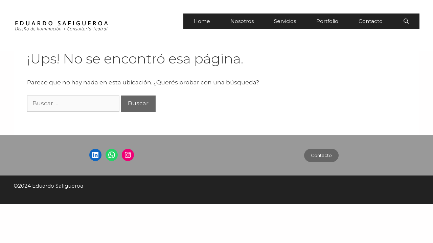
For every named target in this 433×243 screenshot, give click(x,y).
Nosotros (242, 21)
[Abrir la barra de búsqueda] (406, 21)
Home (201, 21)
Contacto (371, 21)
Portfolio (327, 21)
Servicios (285, 21)
